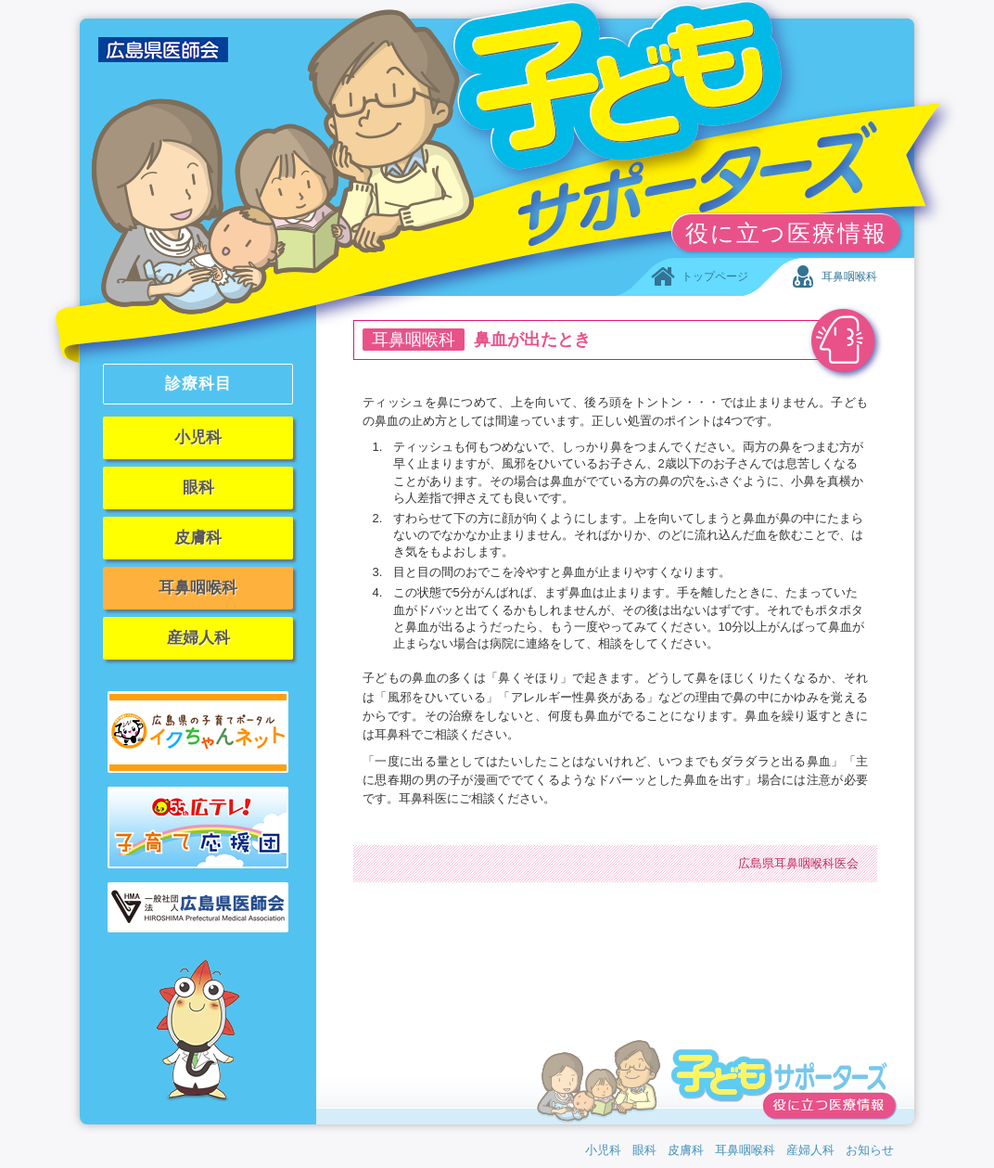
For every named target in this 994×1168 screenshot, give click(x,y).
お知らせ (870, 1150)
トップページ (698, 277)
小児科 (198, 437)
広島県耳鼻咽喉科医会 (798, 863)
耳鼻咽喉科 (198, 588)
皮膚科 (198, 537)
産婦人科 (198, 638)
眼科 (198, 487)
